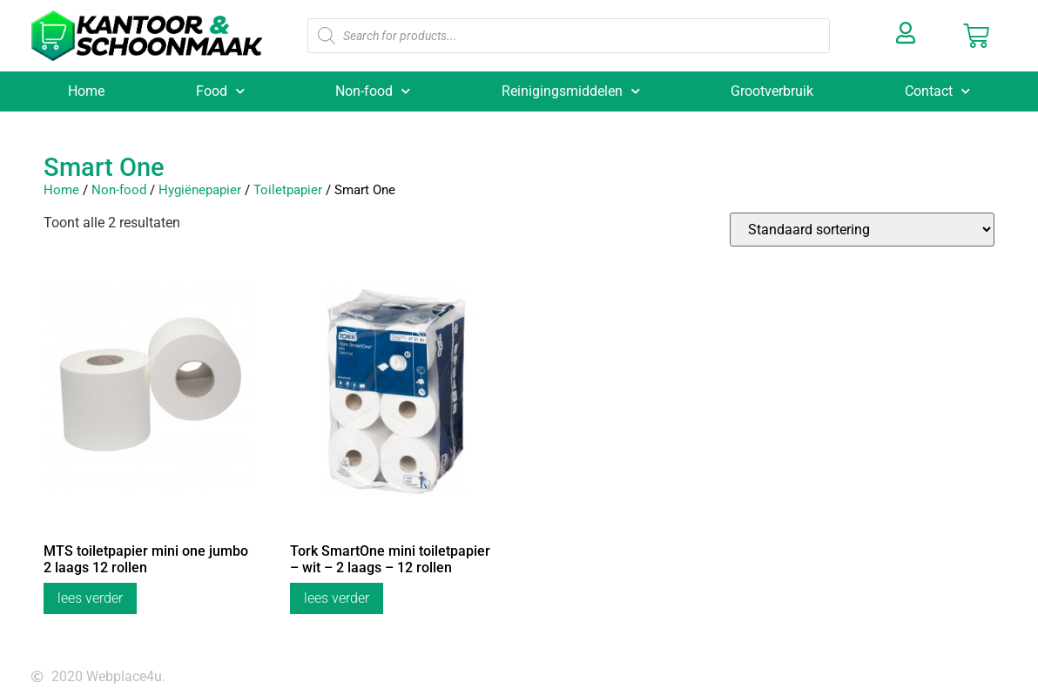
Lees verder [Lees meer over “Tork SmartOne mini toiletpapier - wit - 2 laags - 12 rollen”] (336, 598)
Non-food (372, 91)
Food (220, 91)
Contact (937, 91)
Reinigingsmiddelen (571, 91)
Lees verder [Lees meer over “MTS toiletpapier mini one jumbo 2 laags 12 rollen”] (90, 598)
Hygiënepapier (199, 190)
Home (86, 91)
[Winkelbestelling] (862, 230)
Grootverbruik (772, 91)
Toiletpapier (287, 190)
